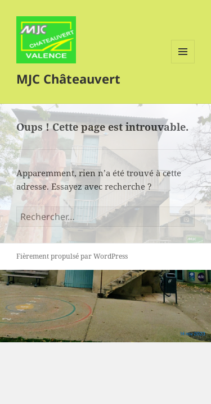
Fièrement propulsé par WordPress (72, 256)
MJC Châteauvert (68, 78)
